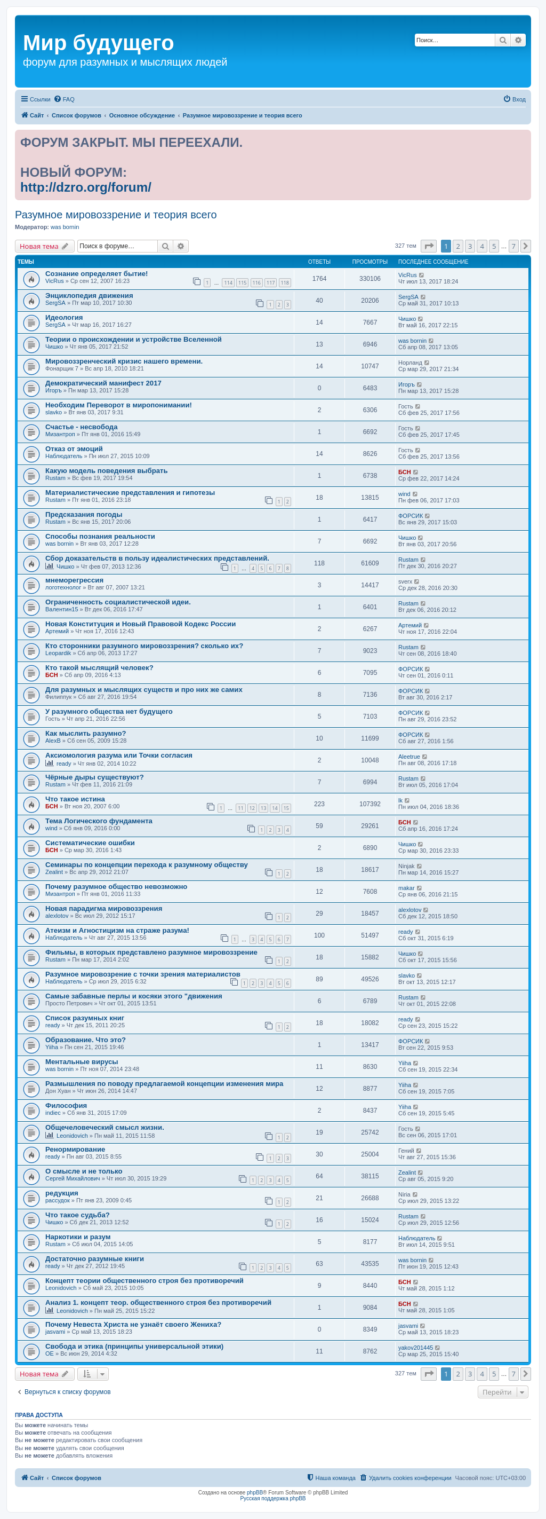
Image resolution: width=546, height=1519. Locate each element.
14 (274, 808)
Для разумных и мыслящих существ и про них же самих (144, 690)
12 (252, 808)
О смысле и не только (84, 1171)
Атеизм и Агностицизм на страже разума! (117, 930)
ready (64, 763)
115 (242, 282)
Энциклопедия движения (89, 296)
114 (228, 282)
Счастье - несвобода (81, 427)
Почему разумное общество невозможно (116, 887)
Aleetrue (409, 756)
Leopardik (58, 653)
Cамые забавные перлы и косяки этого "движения (133, 996)
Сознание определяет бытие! (96, 274)
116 (257, 282)
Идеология (64, 317)
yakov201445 (415, 1347)
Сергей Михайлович (72, 1178)
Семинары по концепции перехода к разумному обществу (146, 865)
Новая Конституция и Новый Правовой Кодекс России (140, 624)
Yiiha (51, 1047)
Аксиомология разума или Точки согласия (118, 755)
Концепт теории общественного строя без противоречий (144, 1281)
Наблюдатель (63, 456)
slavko (53, 412)
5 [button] (494, 246)
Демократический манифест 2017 (103, 383)
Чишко (407, 319)
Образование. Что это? (85, 1040)
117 (271, 282)
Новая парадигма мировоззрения (103, 908)
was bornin (65, 227)
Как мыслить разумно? (85, 733)
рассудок (57, 1200)
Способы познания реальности (100, 536)
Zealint (54, 872)
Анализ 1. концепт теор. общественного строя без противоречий (158, 1302)
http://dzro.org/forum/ (85, 187)
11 (240, 808)
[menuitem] (64, 99)
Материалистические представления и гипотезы (130, 493)
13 (263, 808)
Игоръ (53, 390)
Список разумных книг (84, 1018)
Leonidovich (72, 1135)
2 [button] (458, 246)
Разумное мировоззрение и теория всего (116, 215)
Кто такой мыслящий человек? (99, 668)
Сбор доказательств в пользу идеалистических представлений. (157, 558)
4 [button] (482, 246)
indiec (53, 1112)
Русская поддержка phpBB (273, 1498)
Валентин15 (61, 609)
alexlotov (56, 915)
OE (49, 1353)
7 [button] (514, 246)
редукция (61, 1193)
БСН (404, 472)
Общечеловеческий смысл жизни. (104, 1127)
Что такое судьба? (77, 1215)
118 (285, 282)
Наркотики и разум (77, 1237)
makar (406, 888)
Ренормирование (75, 1149)
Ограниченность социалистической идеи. (118, 602)
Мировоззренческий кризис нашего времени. (124, 361)
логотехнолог (63, 587)
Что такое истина (75, 799)
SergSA (55, 303)
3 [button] (470, 246)
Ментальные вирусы (81, 1062)
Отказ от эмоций (74, 449)
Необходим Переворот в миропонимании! (118, 405)
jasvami (55, 1331)
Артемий (57, 631)
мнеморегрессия (74, 580)
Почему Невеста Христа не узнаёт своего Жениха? (133, 1324)
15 (286, 808)
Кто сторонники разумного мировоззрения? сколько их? (144, 646)
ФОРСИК (410, 516)
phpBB (255, 1493)
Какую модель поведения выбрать (106, 471)
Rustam (55, 478)
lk (400, 800)
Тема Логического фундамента (98, 821)
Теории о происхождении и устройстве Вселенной (133, 339)
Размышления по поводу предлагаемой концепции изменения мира (164, 1084)
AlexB (53, 740)
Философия (66, 1105)
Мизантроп (60, 434)
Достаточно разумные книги (94, 1259)
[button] (429, 246)
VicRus (54, 281)
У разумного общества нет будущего (109, 711)
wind (404, 494)
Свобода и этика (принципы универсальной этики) (134, 1346)
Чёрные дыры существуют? (94, 777)
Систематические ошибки (90, 843)
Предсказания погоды (84, 514)
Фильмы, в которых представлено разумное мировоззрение (151, 952)
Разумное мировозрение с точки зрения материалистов (142, 974)
